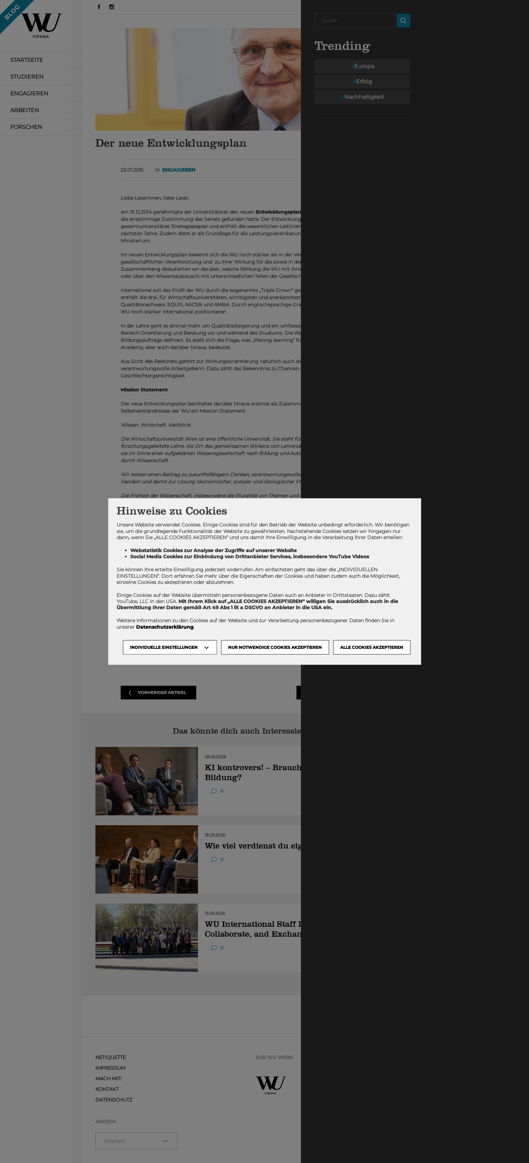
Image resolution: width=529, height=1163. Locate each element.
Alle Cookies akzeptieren (371, 647)
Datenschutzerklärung (165, 627)
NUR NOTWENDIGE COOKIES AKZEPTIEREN (275, 647)
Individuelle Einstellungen (164, 647)
